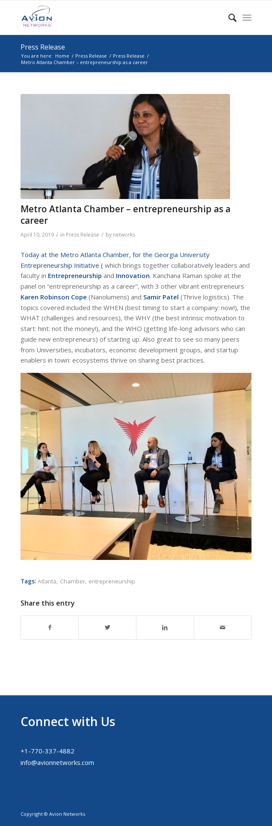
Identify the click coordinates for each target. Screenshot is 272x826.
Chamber (72, 581)
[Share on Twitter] (107, 627)
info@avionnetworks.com (57, 762)
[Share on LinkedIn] (165, 627)
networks (124, 234)
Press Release (43, 47)
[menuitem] (228, 17)
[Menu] (246, 17)
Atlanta (47, 581)
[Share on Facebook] (50, 627)
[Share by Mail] (222, 627)
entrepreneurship (112, 581)
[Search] (228, 17)
